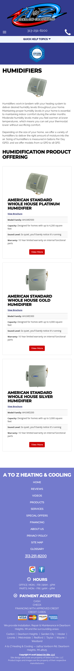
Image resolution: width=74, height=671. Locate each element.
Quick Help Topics (37, 39)
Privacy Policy (37, 535)
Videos (37, 495)
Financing (37, 522)
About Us (37, 529)
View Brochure (15, 213)
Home (37, 482)
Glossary (37, 549)
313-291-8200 (36, 556)
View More (37, 252)
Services (37, 508)
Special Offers (37, 515)
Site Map (37, 542)
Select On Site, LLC (45, 655)
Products (37, 502)
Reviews (37, 489)
